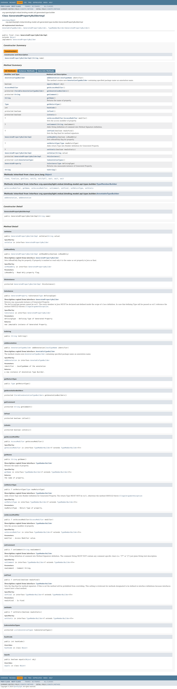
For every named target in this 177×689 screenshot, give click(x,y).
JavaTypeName (66, 78)
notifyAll (42, 179)
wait (50, 179)
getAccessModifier (55, 87)
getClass (24, 179)
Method (30, 9)
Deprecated (37, 2)
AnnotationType (26, 160)
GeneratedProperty (13, 163)
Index (45, 2)
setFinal (51, 131)
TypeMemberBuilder (56, 28)
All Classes (48, 6)
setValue (51, 153)
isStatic (51, 115)
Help (50, 2)
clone (6, 179)
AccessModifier (11, 87)
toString (51, 170)
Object (13, 37)
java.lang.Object (8, 20)
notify (33, 179)
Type (7, 104)
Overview (4, 2)
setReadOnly (52, 137)
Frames (28, 6)
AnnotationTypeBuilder (15, 78)
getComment (52, 94)
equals (50, 84)
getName (50, 98)
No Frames (36, 6)
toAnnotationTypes (55, 160)
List (16, 160)
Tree (30, 2)
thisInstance (52, 156)
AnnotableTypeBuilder (11, 28)
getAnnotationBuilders (57, 91)
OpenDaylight (17, 686)
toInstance (52, 163)
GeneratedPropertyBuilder (34, 28)
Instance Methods (27, 71)
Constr (23, 9)
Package (12, 2)
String (35, 58)
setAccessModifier (55, 118)
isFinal (50, 111)
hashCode (51, 108)
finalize (15, 179)
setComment (52, 124)
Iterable (18, 91)
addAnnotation (53, 78)
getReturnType (53, 104)
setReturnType (53, 143)
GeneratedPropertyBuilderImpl (18, 58)
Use (25, 2)
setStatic (51, 149)
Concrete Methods (46, 71)
